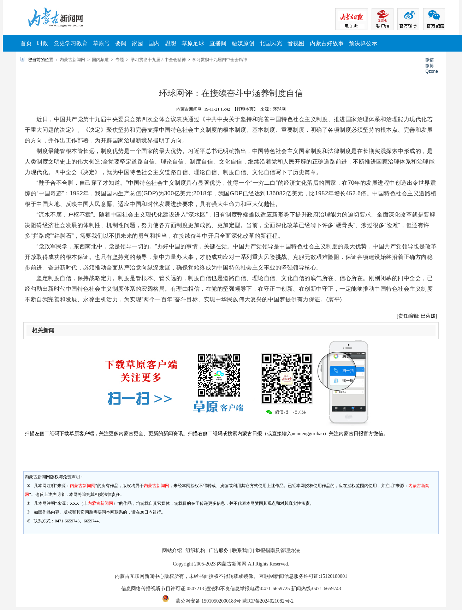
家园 (137, 43)
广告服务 (219, 550)
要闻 (120, 43)
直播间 (217, 43)
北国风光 (271, 43)
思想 (170, 43)
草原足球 (193, 43)
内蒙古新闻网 (72, 59)
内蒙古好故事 (327, 43)
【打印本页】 (245, 109)
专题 (120, 59)
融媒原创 (243, 43)
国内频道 (100, 59)
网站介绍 (172, 550)
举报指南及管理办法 (277, 550)
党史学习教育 (71, 43)
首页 (26, 43)
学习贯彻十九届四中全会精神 (158, 59)
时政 (42, 43)
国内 (154, 43)
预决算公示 (363, 43)
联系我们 (242, 550)
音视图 (296, 43)
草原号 (101, 43)
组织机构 (195, 550)
